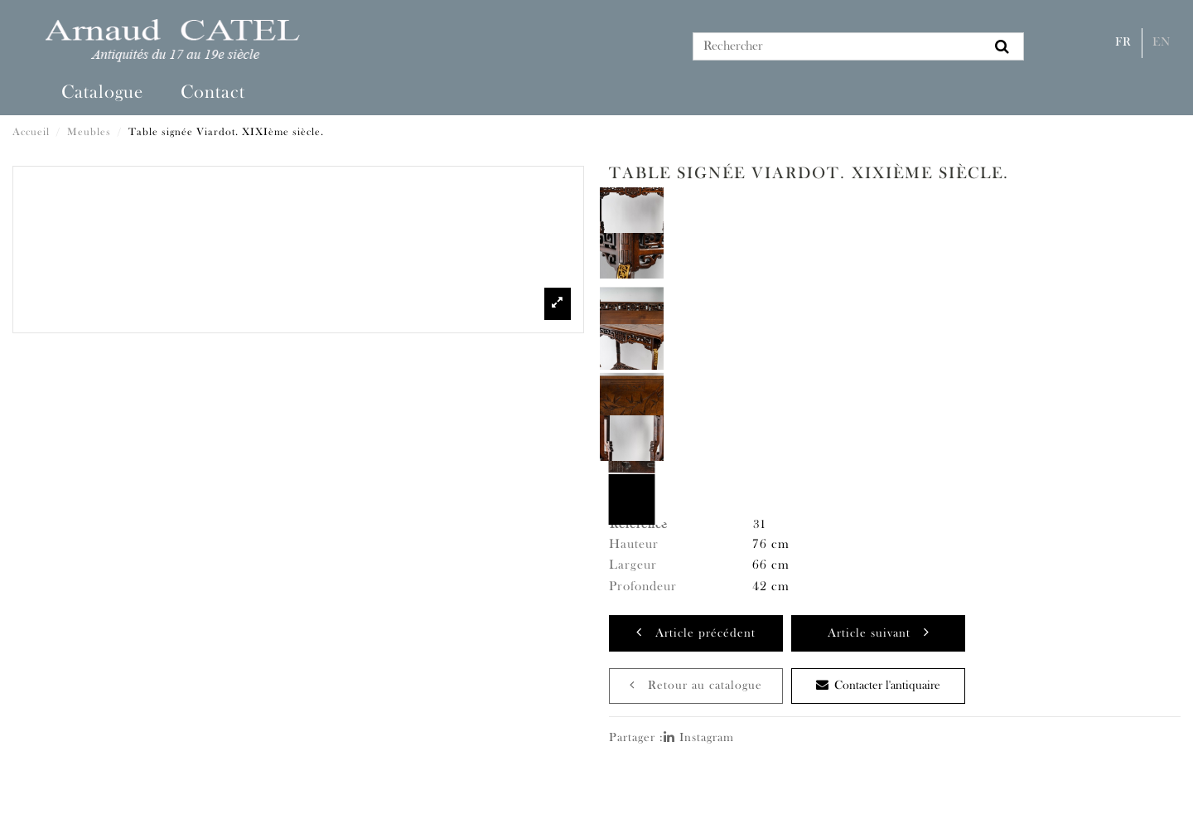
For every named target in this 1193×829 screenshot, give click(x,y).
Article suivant (879, 632)
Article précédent (696, 632)
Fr (1123, 42)
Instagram (699, 738)
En (1161, 42)
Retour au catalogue (696, 685)
